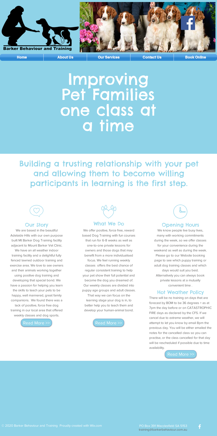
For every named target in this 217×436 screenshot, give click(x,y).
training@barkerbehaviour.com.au (163, 429)
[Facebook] (188, 23)
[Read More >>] (36, 323)
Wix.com (96, 425)
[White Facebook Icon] (200, 427)
